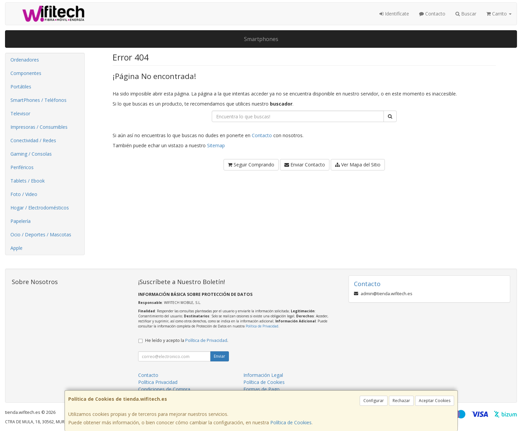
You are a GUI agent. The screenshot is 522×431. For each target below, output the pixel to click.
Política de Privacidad (262, 326)
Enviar (219, 356)
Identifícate (394, 13)
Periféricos (22, 167)
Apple (16, 248)
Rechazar (401, 400)
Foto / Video (23, 194)
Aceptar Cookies (434, 400)
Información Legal (263, 375)
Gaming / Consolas (31, 154)
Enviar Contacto (304, 164)
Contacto (432, 13)
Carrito (499, 13)
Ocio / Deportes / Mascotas (40, 234)
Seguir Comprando (251, 164)
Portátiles (20, 86)
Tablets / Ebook (27, 181)
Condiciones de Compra (164, 389)
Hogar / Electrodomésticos (39, 207)
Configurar (373, 400)
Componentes (25, 73)
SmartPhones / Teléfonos (38, 100)
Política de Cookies (291, 422)
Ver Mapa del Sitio (357, 164)
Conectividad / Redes (33, 140)
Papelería (20, 221)
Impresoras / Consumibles (39, 127)
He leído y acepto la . (186, 340)
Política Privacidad (157, 382)
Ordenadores (24, 59)
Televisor (20, 113)
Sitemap (216, 145)
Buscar (465, 13)
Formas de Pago (261, 389)
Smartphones (261, 39)
